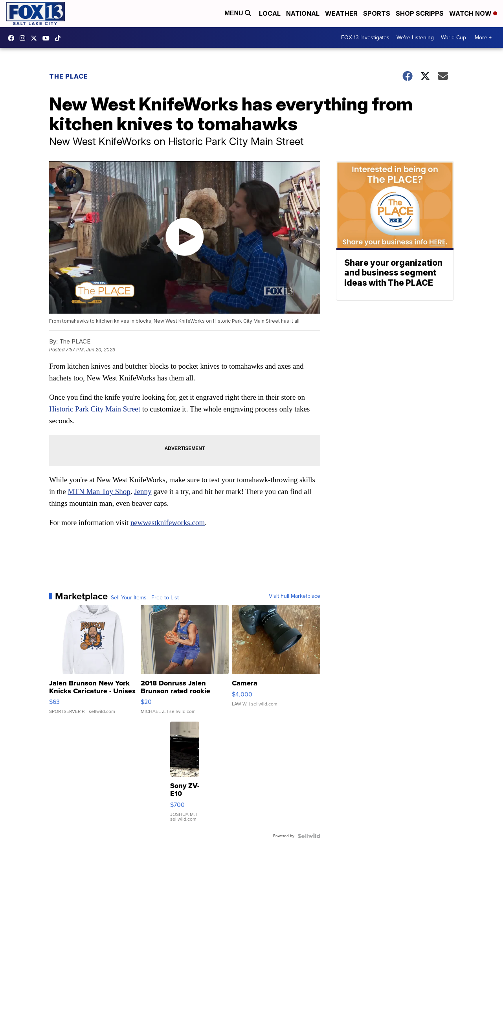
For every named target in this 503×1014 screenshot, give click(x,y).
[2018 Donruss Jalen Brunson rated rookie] (185, 663)
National (302, 13)
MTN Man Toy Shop (99, 491)
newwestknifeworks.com (167, 522)
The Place (68, 76)
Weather (341, 13)
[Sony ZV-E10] (184, 775)
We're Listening (415, 37)
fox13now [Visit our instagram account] (24, 38)
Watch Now (473, 13)
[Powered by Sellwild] (308, 836)
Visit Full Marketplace (294, 596)
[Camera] (276, 663)
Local (270, 13)
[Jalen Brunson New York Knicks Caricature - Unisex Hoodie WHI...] (93, 663)
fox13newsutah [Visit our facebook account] (13, 38)
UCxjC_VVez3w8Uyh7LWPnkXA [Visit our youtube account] (47, 38)
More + (483, 37)
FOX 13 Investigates (365, 37)
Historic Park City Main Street (94, 409)
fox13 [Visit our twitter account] (36, 38)
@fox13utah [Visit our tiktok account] (59, 38)
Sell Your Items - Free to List (145, 598)
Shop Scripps (420, 13)
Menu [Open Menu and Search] (237, 13)
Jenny (142, 491)
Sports (376, 13)
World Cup (453, 37)
